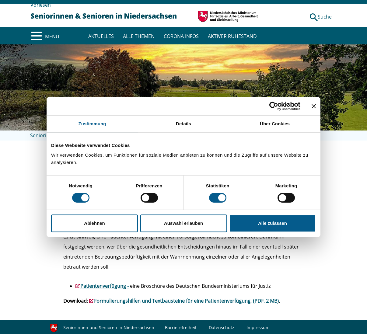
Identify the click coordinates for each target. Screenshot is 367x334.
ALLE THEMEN (139, 36)
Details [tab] (183, 123)
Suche (325, 16)
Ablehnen (94, 223)
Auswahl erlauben (183, 223)
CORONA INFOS (181, 36)
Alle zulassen (272, 223)
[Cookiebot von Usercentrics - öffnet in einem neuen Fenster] (273, 106)
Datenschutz (221, 327)
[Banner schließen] (314, 106)
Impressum (258, 327)
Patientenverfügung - (104, 286)
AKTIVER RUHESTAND (232, 36)
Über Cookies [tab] (275, 123)
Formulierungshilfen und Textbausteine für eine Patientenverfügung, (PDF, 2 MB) (186, 300)
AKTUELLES (101, 36)
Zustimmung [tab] (92, 123)
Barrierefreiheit (181, 327)
